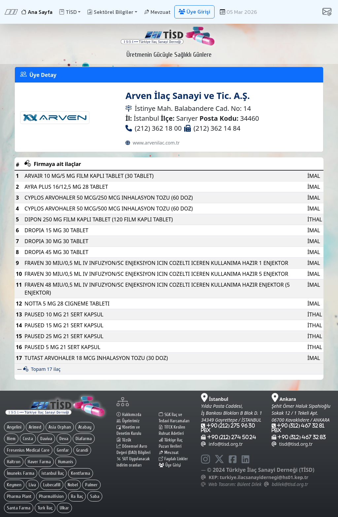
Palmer (91, 485)
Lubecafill (51, 485)
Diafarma (84, 438)
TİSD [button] (68, 12)
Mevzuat (157, 12)
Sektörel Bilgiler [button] (110, 12)
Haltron (13, 462)
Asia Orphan (60, 427)
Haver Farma (39, 462)
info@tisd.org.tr (222, 444)
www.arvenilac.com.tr (156, 143)
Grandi (82, 450)
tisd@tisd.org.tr (292, 444)
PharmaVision (51, 496)
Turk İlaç (45, 508)
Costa (28, 438)
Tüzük (124, 440)
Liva (32, 485)
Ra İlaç (77, 496)
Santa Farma (18, 508)
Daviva (46, 438)
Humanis (65, 462)
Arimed (35, 427)
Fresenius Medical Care (28, 450)
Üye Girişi (170, 465)
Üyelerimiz (128, 421)
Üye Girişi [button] (194, 12)
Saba (94, 496)
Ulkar (64, 508)
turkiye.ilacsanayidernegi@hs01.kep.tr (264, 477)
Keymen (14, 485)
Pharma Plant (19, 496)
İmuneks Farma (20, 473)
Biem (11, 438)
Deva (63, 438)
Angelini (14, 427)
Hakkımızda (129, 414)
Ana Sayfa (36, 12)
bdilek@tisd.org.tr (290, 484)
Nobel (73, 485)
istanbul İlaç (53, 473)
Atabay (84, 427)
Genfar (63, 450)
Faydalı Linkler (173, 459)
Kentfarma (80, 473)
